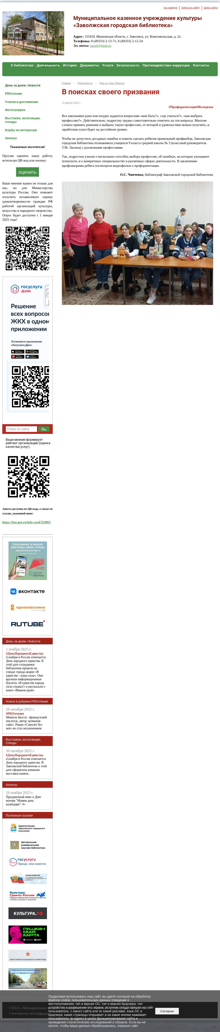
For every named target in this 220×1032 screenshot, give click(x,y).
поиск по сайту (190, 7)
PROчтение (13, 93)
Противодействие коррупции (166, 65)
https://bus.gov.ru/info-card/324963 (26, 522)
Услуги (107, 65)
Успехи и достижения (21, 102)
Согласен (167, 1011)
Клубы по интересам (21, 130)
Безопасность (128, 65)
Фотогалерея (15, 110)
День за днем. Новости (22, 85)
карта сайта (211, 7)
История (70, 65)
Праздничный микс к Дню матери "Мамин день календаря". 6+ (23, 800)
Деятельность (48, 65)
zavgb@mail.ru (100, 45)
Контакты (201, 65)
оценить (27, 172)
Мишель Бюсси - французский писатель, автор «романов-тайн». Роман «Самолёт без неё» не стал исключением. (26, 721)
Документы (89, 65)
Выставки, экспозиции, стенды (22, 120)
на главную (170, 7)
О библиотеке (22, 65)
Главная (66, 83)
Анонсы (11, 138)
